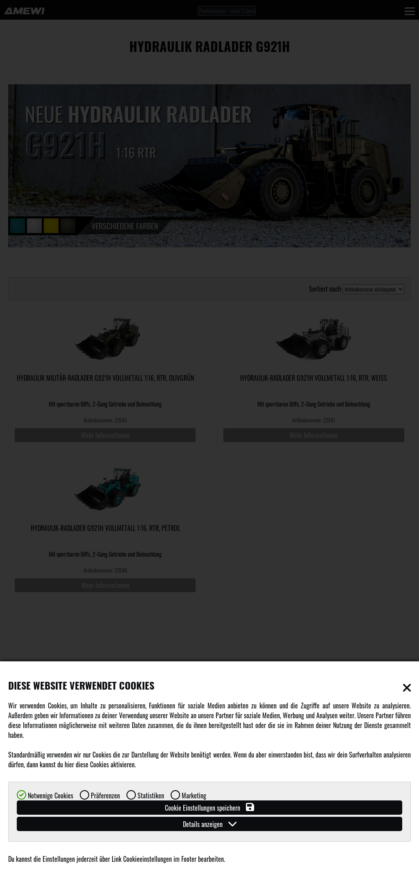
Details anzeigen (210, 824)
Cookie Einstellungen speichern (209, 807)
